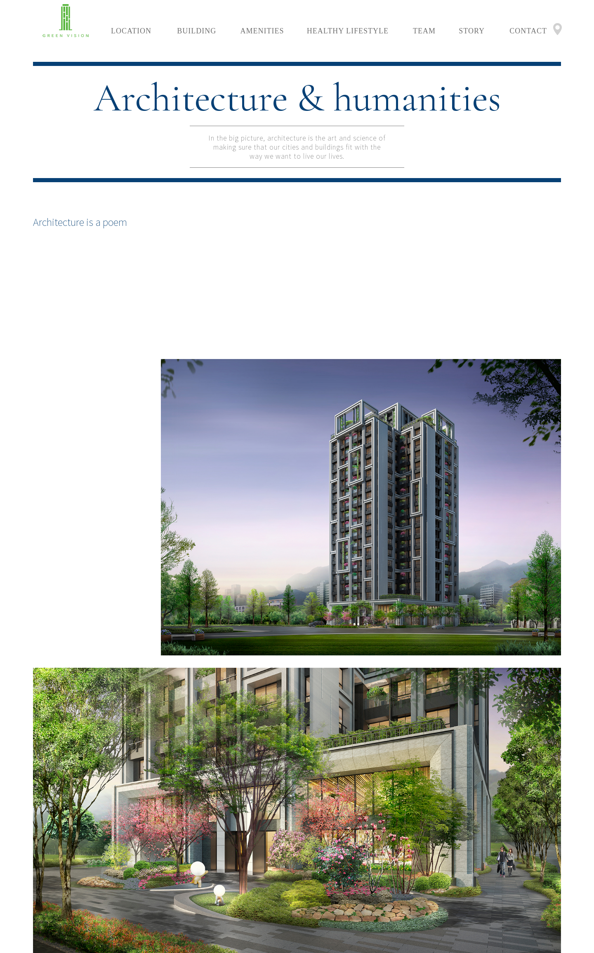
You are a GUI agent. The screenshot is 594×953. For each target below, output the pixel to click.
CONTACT (528, 31)
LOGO (66, 20)
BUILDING (196, 31)
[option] (363, 361)
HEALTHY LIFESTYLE (348, 31)
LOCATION (131, 31)
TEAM (424, 31)
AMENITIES (262, 31)
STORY (472, 31)
